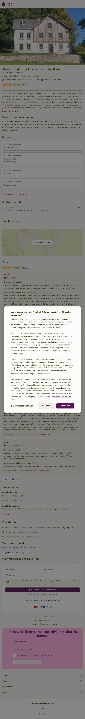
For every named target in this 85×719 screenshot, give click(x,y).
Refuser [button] (46, 406)
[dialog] (42, 359)
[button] (22, 406)
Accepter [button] (65, 406)
